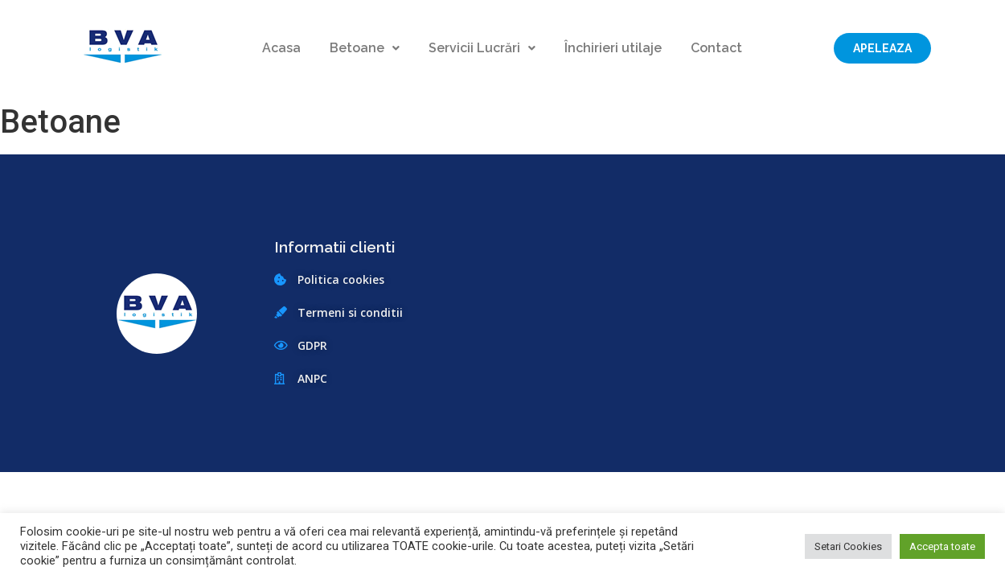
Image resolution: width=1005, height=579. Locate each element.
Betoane (365, 48)
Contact (716, 48)
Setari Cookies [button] (848, 546)
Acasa (281, 48)
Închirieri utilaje (613, 48)
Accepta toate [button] (942, 546)
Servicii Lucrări (482, 48)
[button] (882, 48)
